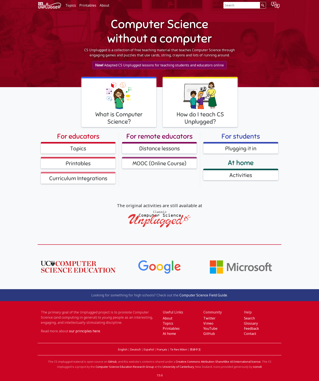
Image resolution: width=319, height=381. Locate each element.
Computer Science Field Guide (203, 295)
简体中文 (195, 349)
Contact (250, 333)
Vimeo (208, 323)
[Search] (241, 5)
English (123, 349)
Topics (70, 5)
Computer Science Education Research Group (125, 367)
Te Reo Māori (179, 349)
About (104, 5)
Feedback (251, 328)
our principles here (84, 331)
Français (162, 349)
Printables (87, 5)
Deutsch (136, 349)
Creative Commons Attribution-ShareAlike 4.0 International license (218, 361)
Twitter (209, 318)
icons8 (257, 367)
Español (149, 349)
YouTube (210, 328)
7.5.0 (159, 375)
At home (169, 333)
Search (249, 318)
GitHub (209, 333)
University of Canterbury (178, 367)
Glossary (251, 323)
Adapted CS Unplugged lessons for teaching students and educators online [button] (159, 65)
